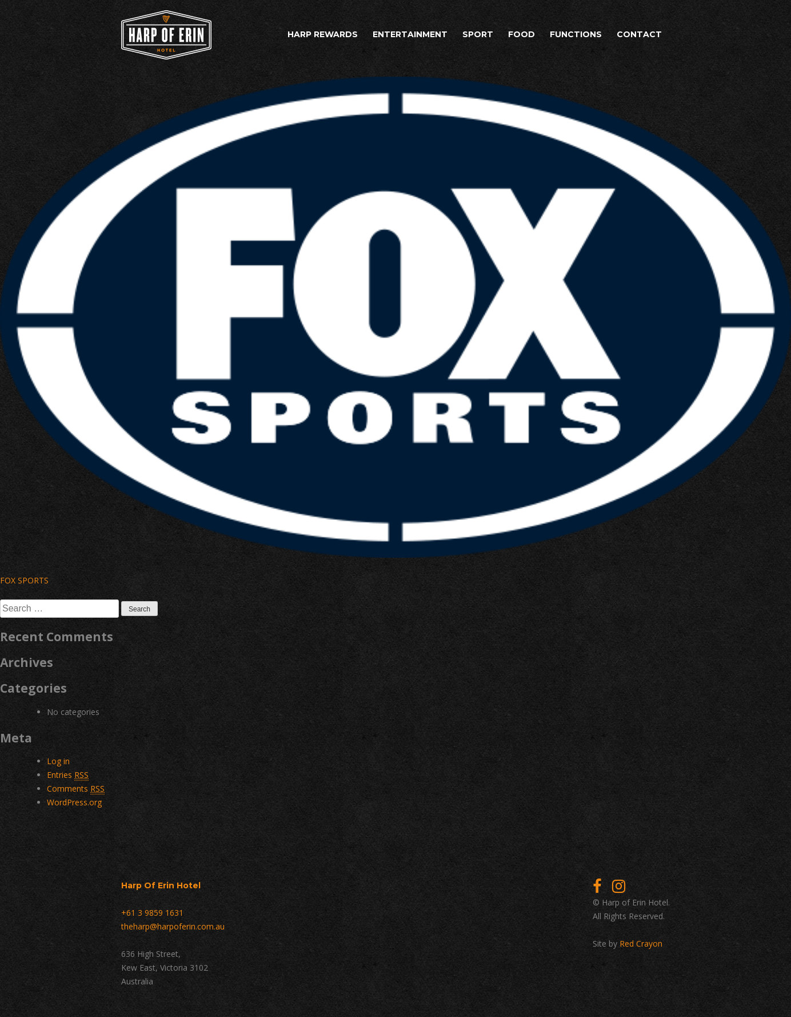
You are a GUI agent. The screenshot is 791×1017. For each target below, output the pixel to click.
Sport (477, 34)
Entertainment (410, 34)
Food (521, 34)
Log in (58, 761)
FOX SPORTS (24, 580)
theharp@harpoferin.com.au (173, 926)
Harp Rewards (322, 34)
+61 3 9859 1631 (152, 912)
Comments (76, 788)
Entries (68, 775)
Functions (576, 34)
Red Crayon (641, 943)
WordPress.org (74, 802)
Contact (639, 34)
